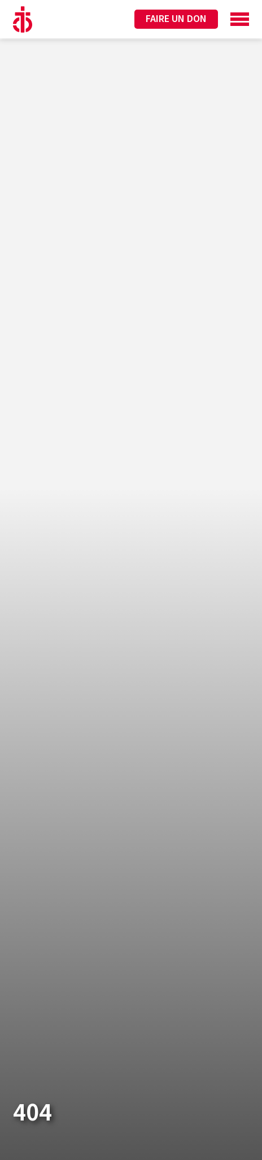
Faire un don (176, 19)
